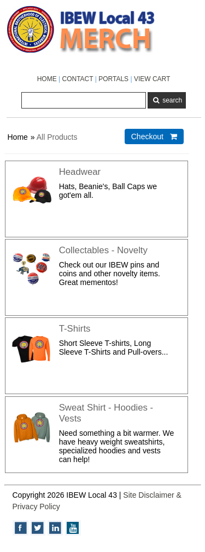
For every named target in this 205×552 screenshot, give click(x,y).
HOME (47, 79)
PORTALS (113, 79)
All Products (57, 137)
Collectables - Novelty (103, 250)
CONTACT (77, 79)
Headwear (80, 172)
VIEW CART (152, 79)
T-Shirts (75, 328)
